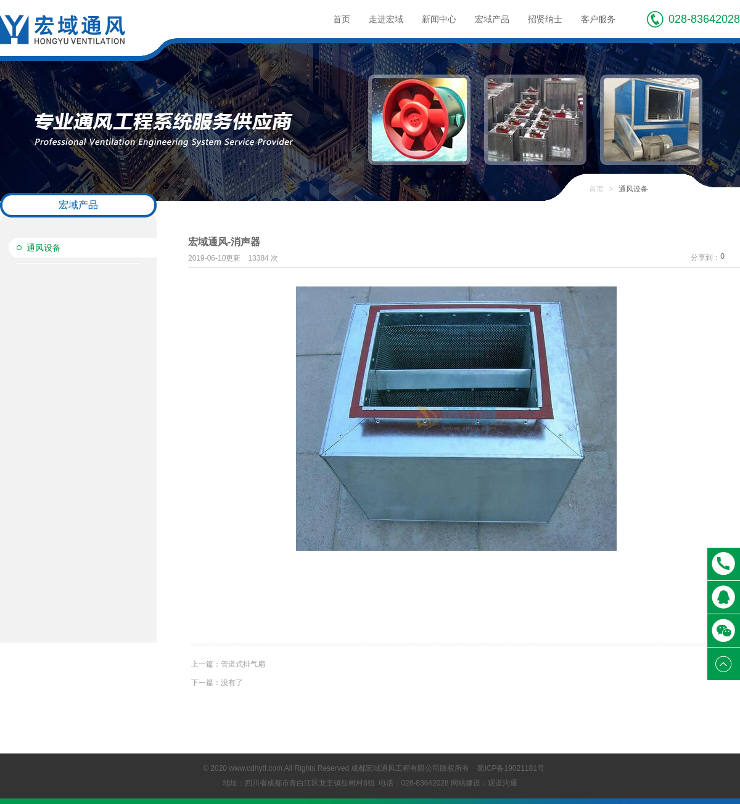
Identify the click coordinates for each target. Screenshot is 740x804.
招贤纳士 (545, 19)
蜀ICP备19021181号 (510, 768)
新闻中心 (439, 19)
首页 (341, 19)
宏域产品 (492, 19)
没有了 (217, 682)
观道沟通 (502, 783)
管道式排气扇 (228, 664)
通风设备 (44, 248)
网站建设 (465, 783)
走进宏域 (386, 19)
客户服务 (598, 19)
